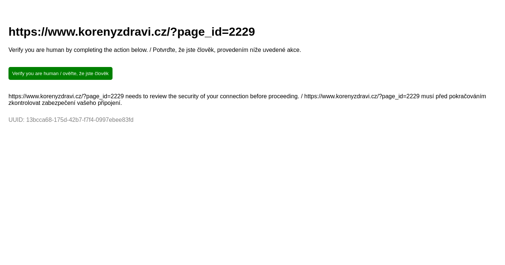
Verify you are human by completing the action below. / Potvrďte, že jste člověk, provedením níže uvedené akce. (154, 50)
